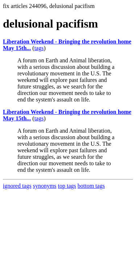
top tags (67, 186)
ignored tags (17, 186)
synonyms (45, 186)
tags (39, 48)
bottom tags (91, 186)
